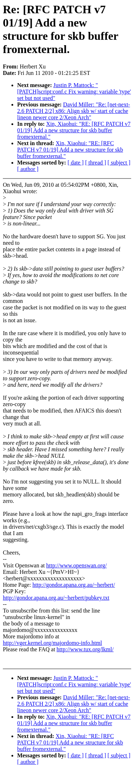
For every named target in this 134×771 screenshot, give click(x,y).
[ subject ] (119, 163)
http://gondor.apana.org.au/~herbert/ (74, 585)
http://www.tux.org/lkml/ (85, 649)
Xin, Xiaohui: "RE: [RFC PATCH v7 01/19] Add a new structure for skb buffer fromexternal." (73, 130)
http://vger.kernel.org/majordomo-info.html (52, 643)
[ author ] (28, 169)
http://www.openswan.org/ (76, 565)
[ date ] (76, 163)
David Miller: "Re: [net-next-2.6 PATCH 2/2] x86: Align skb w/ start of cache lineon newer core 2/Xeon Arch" (73, 110)
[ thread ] (95, 163)
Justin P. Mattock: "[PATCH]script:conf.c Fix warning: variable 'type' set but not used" (74, 91)
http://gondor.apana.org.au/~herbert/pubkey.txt (56, 598)
